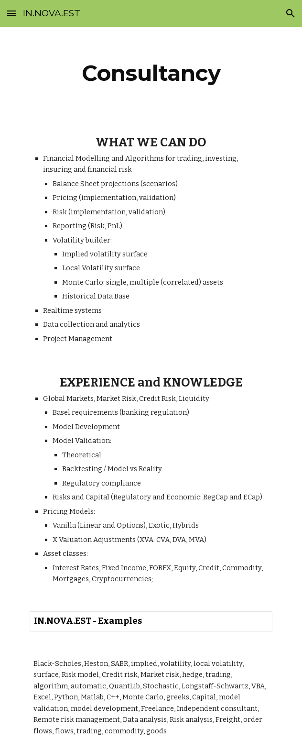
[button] (11, 13)
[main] (151, 73)
